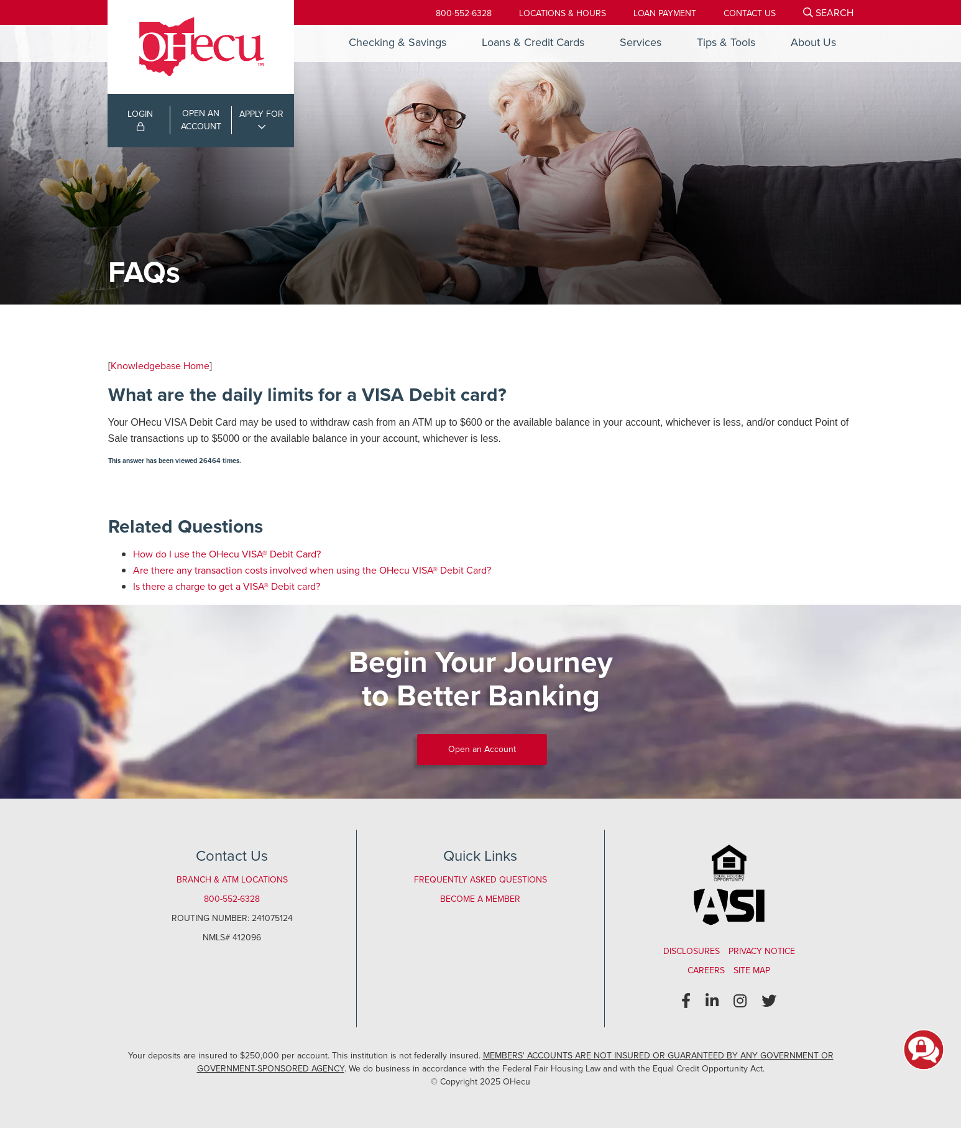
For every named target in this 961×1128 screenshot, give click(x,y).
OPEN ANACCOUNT (201, 120)
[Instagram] (740, 1001)
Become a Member (480, 899)
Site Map (751, 970)
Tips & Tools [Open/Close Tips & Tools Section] (726, 42)
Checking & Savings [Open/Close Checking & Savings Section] (397, 42)
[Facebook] (686, 1001)
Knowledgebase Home (160, 366)
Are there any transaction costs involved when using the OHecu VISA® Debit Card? (312, 570)
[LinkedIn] (712, 1001)
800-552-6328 (464, 13)
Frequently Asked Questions (480, 879)
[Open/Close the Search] (828, 12)
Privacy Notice (762, 951)
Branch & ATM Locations (232, 879)
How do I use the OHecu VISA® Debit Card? (227, 554)
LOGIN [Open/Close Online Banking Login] (140, 119)
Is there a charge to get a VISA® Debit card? (226, 586)
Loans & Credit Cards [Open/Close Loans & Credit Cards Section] (533, 42)
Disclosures (691, 951)
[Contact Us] (750, 13)
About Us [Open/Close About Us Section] (813, 42)
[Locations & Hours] (562, 13)
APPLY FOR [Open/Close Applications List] (261, 114)
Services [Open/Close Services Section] (640, 42)
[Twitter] (768, 1001)
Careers (706, 970)
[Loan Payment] (664, 13)
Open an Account (482, 749)
